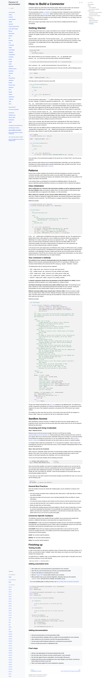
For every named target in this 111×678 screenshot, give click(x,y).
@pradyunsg (40, 676)
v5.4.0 (10, 587)
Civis (10, 42)
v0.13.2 (10, 662)
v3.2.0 (10, 601)
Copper (10, 47)
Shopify (10, 92)
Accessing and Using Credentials (95, 12)
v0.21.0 (10, 631)
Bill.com (10, 31)
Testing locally (91, 18)
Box (9, 38)
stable (10, 577)
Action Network (12, 19)
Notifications (11, 119)
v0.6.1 (10, 627)
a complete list (47, 12)
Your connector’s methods (94, 9)
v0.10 (10, 676)
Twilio (10, 101)
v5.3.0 (10, 589)
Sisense (10, 94)
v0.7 (10, 624)
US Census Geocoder (14, 109)
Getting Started (91, 4)
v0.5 (10, 629)
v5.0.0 (10, 596)
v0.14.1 (10, 657)
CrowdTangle (12, 49)
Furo (44, 676)
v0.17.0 (10, 648)
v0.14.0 (10, 659)
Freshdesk (11, 57)
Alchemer (11, 24)
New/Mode (11, 71)
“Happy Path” (39, 574)
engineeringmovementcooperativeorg (39, 435)
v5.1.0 (10, 594)
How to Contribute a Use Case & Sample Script (16, 140)
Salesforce (11, 87)
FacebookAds (12, 54)
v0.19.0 (10, 636)
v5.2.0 (10, 591)
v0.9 (10, 620)
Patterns (89, 6)
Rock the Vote (12, 85)
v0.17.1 (10, 645)
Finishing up (90, 17)
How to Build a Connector (15, 130)
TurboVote (11, 99)
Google (10, 61)
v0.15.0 (10, 652)
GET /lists (52, 404)
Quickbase (11, 80)
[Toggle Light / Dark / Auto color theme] (81, 3)
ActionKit (11, 17)
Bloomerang (11, 33)
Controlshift (11, 45)
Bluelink (10, 35)
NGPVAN (11, 73)
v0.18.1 (10, 638)
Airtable (10, 21)
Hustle (10, 64)
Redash (10, 82)
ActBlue (10, 14)
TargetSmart (11, 96)
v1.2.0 (10, 613)
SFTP (10, 89)
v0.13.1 (10, 664)
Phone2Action (12, 78)
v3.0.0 (10, 605)
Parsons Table (12, 117)
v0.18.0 (10, 641)
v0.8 (10, 622)
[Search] (16, 8)
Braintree (11, 40)
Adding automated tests (93, 20)
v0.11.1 (10, 671)
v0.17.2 (10, 643)
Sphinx (34, 676)
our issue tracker (45, 14)
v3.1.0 (10, 603)
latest (10, 582)
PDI (9, 75)
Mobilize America (12, 68)
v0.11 (10, 673)
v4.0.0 (10, 598)
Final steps (91, 23)
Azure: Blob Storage (13, 28)
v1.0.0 (10, 617)
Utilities (10, 122)
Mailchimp (11, 66)
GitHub (10, 59)
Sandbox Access (91, 10)
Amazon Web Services (14, 26)
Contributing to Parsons (14, 127)
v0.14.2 (10, 655)
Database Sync (12, 115)
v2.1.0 (10, 608)
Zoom (10, 103)
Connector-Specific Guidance (94, 15)
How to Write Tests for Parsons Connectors (16, 133)
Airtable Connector (48, 166)
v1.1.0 (10, 615)
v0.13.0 (10, 666)
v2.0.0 (10, 610)
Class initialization (92, 7)
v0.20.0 (10, 634)
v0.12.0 (10, 669)
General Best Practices (93, 14)
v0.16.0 (10, 650)
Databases (11, 52)
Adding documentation (93, 22)
